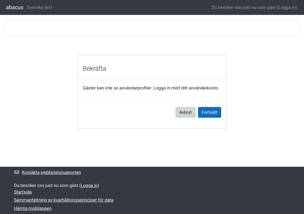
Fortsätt (209, 112)
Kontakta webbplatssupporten (47, 172)
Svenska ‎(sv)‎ (39, 7)
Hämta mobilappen (33, 208)
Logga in (286, 7)
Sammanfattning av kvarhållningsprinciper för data (63, 200)
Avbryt (185, 112)
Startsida (23, 192)
